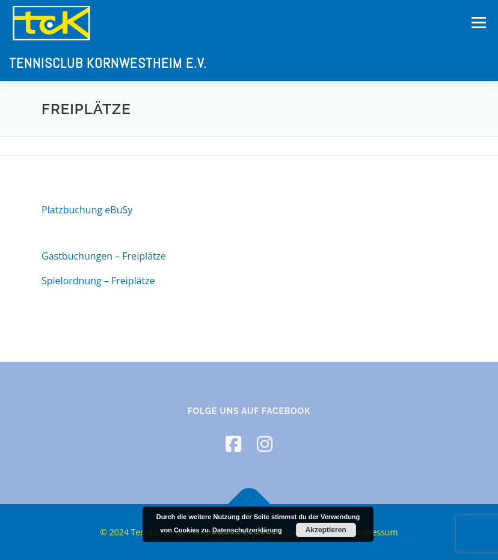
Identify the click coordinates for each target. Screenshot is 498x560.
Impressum (375, 532)
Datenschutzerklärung (247, 530)
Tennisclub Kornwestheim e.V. (108, 62)
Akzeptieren (326, 530)
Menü (478, 22)
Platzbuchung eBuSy (87, 209)
